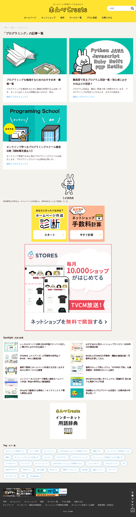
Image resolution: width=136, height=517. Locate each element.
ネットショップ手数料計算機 (56, 505)
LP (124, 464)
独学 (62, 17)
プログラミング (111, 464)
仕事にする (107, 17)
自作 (23, 476)
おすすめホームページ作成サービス (74, 451)
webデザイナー (11, 470)
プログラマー (61, 457)
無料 (7, 457)
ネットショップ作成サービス (118, 451)
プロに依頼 (92, 17)
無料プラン (97, 451)
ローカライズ (11, 476)
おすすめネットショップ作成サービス (67, 464)
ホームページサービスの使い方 (26, 457)
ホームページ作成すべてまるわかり (68, 4)
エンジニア (25, 464)
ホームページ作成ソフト (15, 451)
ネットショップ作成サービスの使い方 (108, 457)
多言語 (84, 470)
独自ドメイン (98, 470)
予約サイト (27, 470)
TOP (5, 27)
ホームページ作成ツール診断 (83, 505)
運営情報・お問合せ (106, 505)
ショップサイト (94, 464)
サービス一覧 (76, 17)
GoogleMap (34, 476)
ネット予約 (34, 451)
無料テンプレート (70, 470)
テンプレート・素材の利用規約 (29, 505)
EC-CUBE (41, 470)
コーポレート (11, 464)
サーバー (112, 470)
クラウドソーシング (80, 457)
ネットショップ (48, 17)
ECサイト (54, 470)
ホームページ (30, 17)
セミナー (47, 457)
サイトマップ (8, 505)
